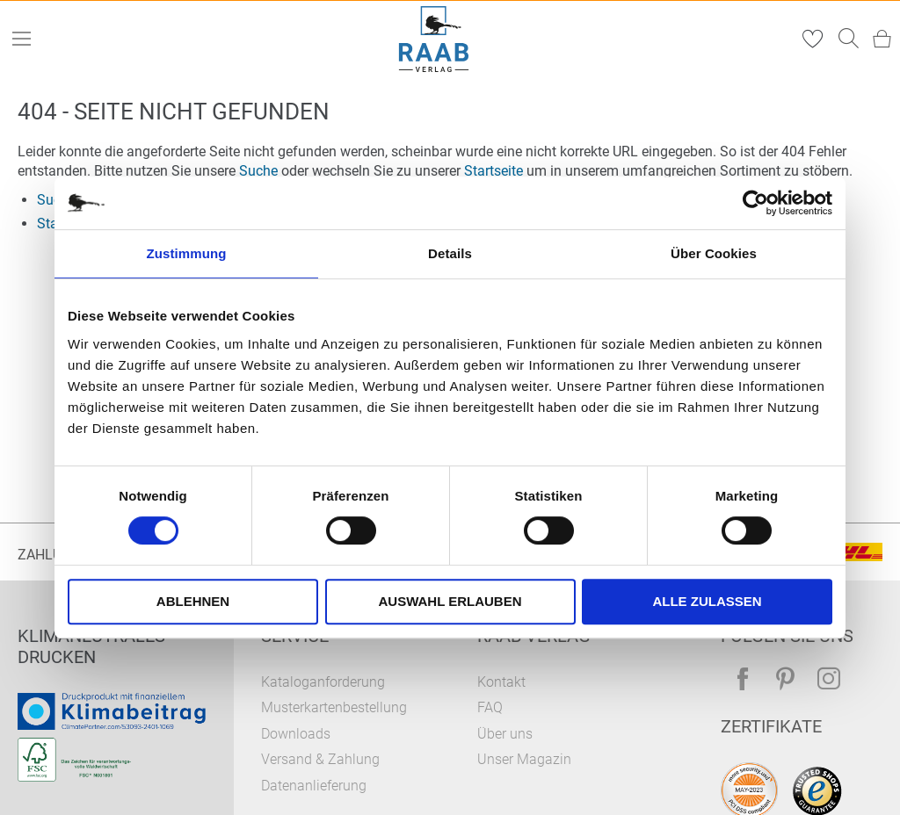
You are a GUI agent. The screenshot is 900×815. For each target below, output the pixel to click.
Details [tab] (450, 253)
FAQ (490, 707)
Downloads (295, 733)
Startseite (493, 170)
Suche (258, 170)
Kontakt (501, 682)
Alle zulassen (706, 601)
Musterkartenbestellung (334, 707)
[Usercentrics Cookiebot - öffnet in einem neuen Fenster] (755, 203)
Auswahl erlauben (449, 601)
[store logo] (434, 39)
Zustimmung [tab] (187, 253)
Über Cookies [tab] (714, 253)
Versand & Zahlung (320, 759)
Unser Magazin (524, 759)
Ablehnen (192, 601)
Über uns (505, 733)
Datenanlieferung (314, 785)
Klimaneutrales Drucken (91, 646)
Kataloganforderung (323, 682)
